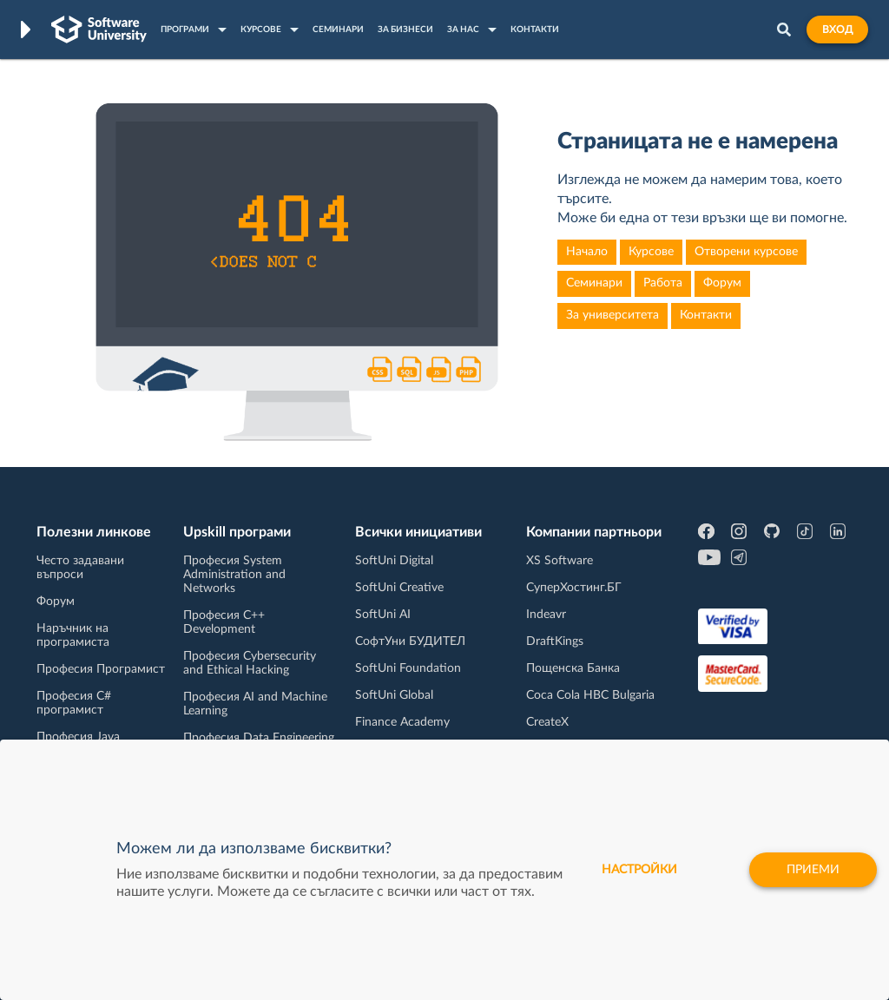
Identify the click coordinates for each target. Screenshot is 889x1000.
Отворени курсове (746, 252)
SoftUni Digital (394, 561)
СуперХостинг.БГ (574, 588)
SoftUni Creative (399, 588)
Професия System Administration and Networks (234, 575)
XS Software (559, 561)
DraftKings (554, 641)
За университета (612, 315)
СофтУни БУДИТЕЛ (410, 641)
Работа (662, 283)
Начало (587, 252)
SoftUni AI (383, 615)
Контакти (706, 315)
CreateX (547, 722)
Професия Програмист (100, 669)
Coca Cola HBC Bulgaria (590, 695)
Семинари (594, 283)
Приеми (813, 870)
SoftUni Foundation (408, 668)
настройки (639, 870)
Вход (837, 29)
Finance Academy (402, 722)
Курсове (651, 252)
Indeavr (546, 615)
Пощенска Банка (573, 668)
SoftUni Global (394, 695)
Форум (722, 283)
